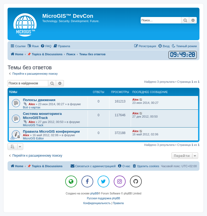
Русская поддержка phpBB (103, 198)
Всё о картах (31, 107)
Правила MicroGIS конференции (51, 131)
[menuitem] (45, 46)
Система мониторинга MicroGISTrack (42, 116)
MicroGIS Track (33, 125)
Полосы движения (39, 100)
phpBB (94, 193)
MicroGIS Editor (33, 138)
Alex (32, 104)
